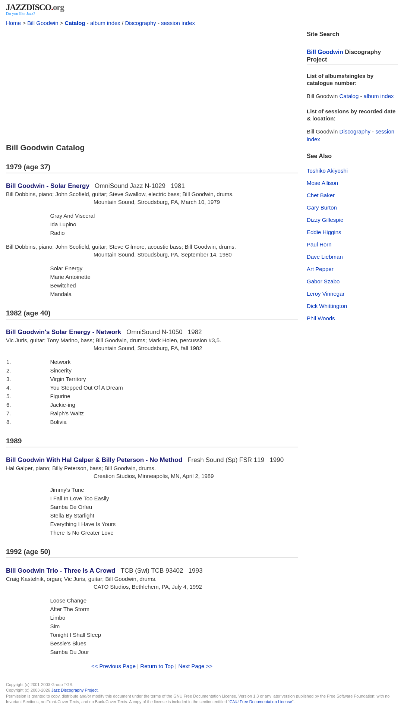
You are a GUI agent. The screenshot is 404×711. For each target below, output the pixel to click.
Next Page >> (195, 666)
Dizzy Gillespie (325, 220)
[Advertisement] (152, 83)
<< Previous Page (113, 666)
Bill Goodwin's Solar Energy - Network (63, 332)
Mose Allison (322, 183)
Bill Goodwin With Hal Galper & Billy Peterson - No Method (94, 459)
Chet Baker (321, 195)
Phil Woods (321, 318)
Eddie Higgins (324, 232)
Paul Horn (319, 244)
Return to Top (157, 666)
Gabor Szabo (323, 281)
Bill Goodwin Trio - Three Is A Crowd (60, 570)
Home (13, 23)
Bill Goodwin (42, 23)
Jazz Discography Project (74, 690)
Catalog (75, 23)
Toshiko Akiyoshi (327, 170)
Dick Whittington (327, 306)
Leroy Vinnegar (325, 293)
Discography (140, 23)
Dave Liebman (325, 257)
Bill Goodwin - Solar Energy (47, 185)
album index (105, 23)
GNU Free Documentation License (261, 701)
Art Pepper (320, 269)
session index (178, 23)
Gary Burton (322, 207)
